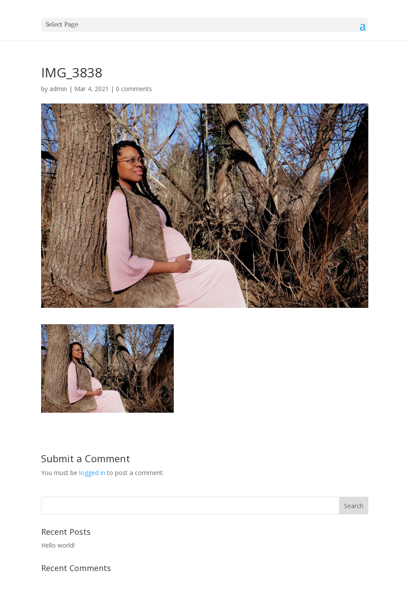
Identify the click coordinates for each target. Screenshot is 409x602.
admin (58, 88)
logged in (92, 472)
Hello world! (58, 545)
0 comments (134, 88)
